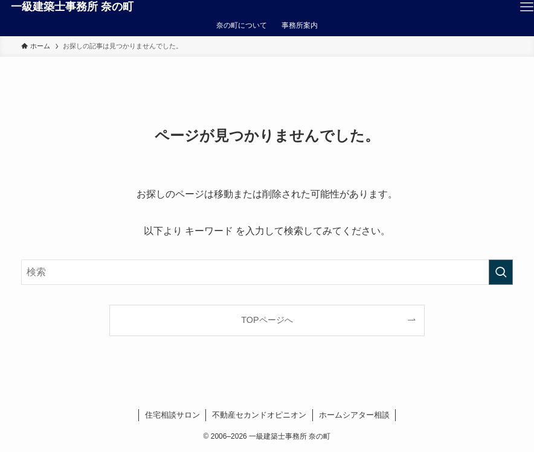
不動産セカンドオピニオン (259, 414)
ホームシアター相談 (354, 414)
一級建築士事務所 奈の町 (72, 7)
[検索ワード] (266, 272)
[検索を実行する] (501, 272)
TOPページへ (266, 320)
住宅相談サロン (172, 414)
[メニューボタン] (527, 7)
